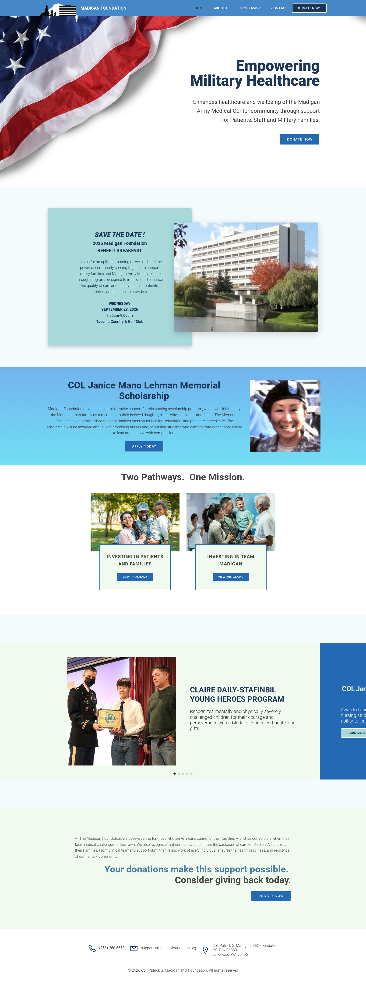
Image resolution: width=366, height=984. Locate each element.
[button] (174, 773)
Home (199, 8)
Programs (251, 8)
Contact (279, 8)
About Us (222, 8)
